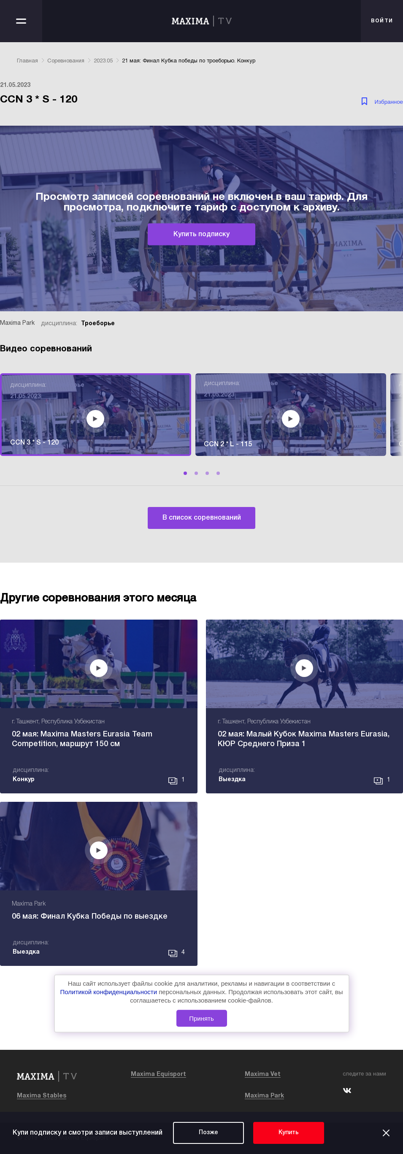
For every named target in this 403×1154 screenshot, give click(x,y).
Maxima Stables (41, 1096)
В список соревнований (201, 518)
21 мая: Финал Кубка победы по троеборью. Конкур (188, 61)
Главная (27, 61)
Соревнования (65, 61)
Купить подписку (201, 234)
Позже (208, 1132)
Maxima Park (264, 1096)
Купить (289, 1132)
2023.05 (103, 61)
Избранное (388, 102)
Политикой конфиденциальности (109, 992)
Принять (201, 1018)
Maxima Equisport (158, 1074)
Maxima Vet (263, 1074)
